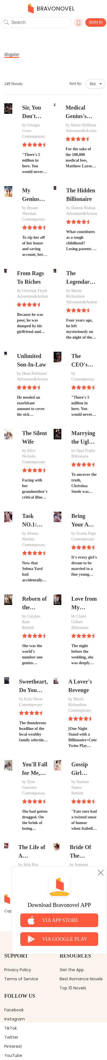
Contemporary (33, 136)
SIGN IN (95, 22)
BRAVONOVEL (51, 8)
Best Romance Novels (81, 979)
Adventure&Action (81, 131)
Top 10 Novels (73, 988)
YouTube (13, 1055)
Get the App (72, 970)
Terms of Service (21, 979)
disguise (11, 54)
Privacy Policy (17, 970)
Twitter (11, 1037)
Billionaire (79, 456)
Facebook (14, 1010)
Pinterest (13, 1046)
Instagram (14, 1019)
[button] (96, 84)
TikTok (10, 1028)
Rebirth (28, 627)
